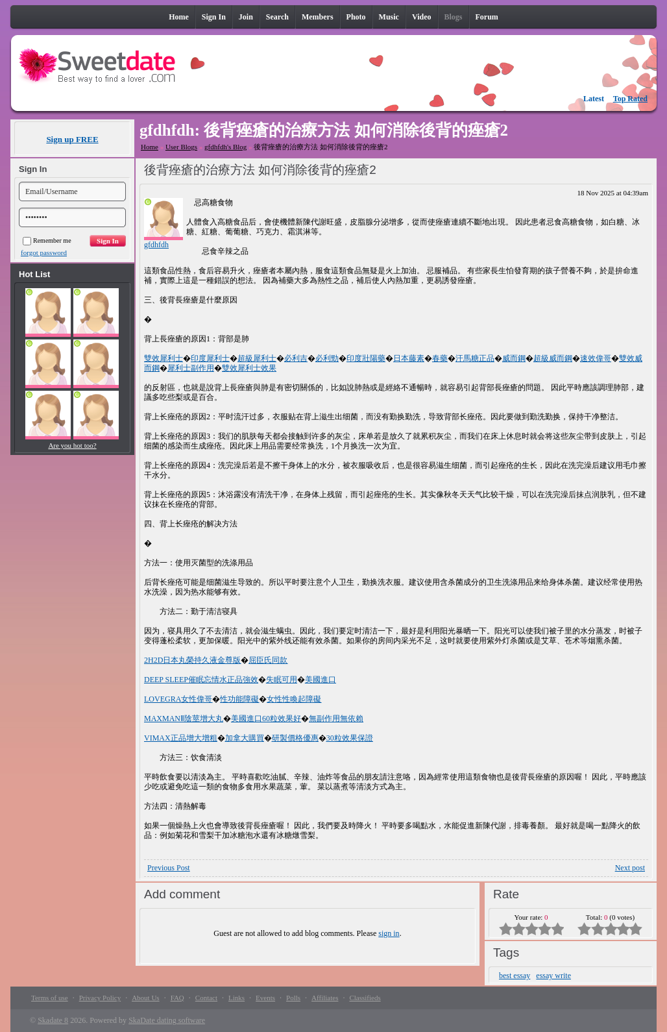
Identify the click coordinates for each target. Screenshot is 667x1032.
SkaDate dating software (166, 1020)
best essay (514, 975)
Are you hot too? (72, 445)
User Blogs (181, 147)
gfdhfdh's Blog (225, 147)
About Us (145, 997)
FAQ (177, 997)
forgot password (44, 252)
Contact (206, 997)
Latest (593, 98)
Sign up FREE (72, 139)
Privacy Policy (100, 997)
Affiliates (324, 997)
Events (265, 997)
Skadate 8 (53, 1020)
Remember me (47, 240)
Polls (293, 997)
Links (236, 997)
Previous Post (168, 867)
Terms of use (49, 997)
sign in (388, 933)
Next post (630, 867)
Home (149, 147)
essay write (553, 975)
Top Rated (630, 98)
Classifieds (364, 997)
